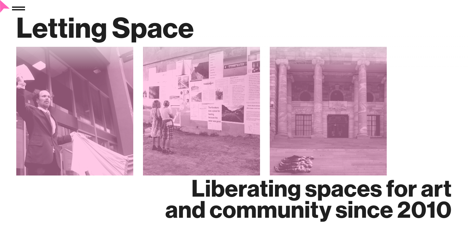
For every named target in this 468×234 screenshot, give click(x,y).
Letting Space (105, 27)
